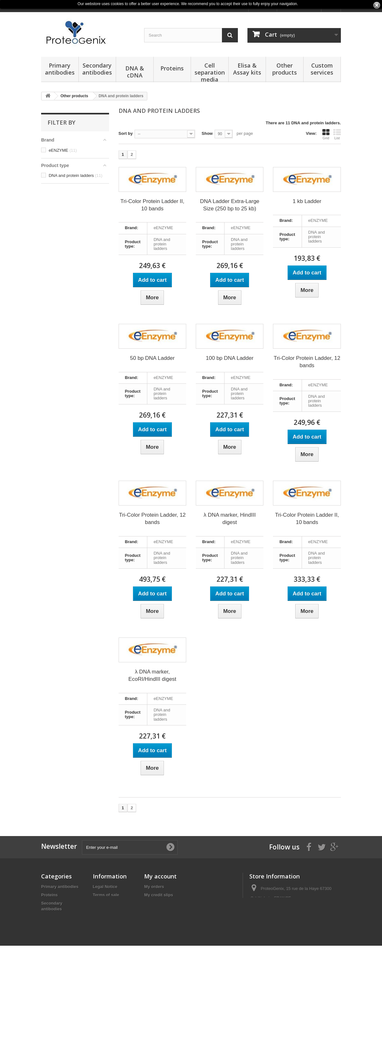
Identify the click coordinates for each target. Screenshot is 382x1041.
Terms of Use (106, 911)
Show (207, 133)
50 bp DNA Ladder (152, 358)
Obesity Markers (57, 992)
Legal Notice (105, 886)
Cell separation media (210, 72)
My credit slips (158, 894)
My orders (154, 886)
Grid (325, 134)
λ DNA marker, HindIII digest (230, 518)
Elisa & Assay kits (247, 69)
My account (160, 876)
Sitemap (101, 919)
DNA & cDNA (134, 71)
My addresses (158, 903)
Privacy (100, 903)
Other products (284, 69)
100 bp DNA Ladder (229, 358)
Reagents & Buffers (60, 984)
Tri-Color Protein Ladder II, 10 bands (152, 205)
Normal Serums (56, 1000)
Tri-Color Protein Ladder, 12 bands (307, 361)
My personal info (160, 911)
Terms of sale (106, 894)
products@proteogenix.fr (296, 921)
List (337, 134)
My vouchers (156, 919)
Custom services (322, 69)
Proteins (172, 68)
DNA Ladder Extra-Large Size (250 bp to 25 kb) (229, 205)
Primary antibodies (60, 69)
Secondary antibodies (97, 69)
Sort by (126, 133)
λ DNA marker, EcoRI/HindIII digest (152, 675)
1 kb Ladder (307, 201)
